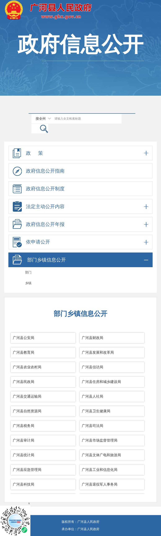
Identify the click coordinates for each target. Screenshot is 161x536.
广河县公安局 (23, 338)
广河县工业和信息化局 (99, 470)
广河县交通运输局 (27, 396)
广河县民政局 (23, 382)
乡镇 (28, 283)
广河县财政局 (92, 338)
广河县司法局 (92, 426)
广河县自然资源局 (27, 411)
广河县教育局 (23, 352)
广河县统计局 (23, 455)
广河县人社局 (92, 396)
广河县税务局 (23, 426)
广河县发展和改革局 (98, 352)
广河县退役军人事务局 (99, 484)
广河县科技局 (23, 484)
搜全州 (41, 118)
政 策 (80, 153)
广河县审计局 (23, 440)
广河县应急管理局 (27, 470)
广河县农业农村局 (27, 367)
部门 (28, 272)
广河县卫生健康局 (96, 411)
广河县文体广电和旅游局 (101, 455)
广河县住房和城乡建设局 (101, 382)
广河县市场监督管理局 (99, 440)
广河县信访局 (92, 367)
